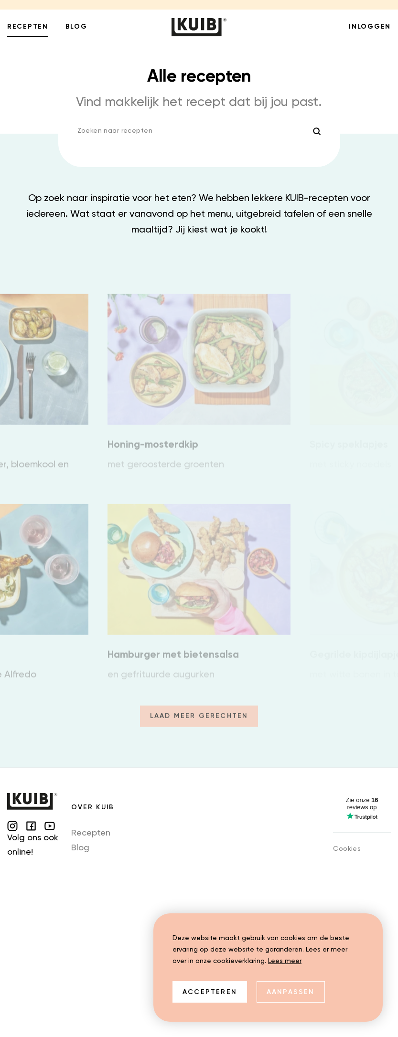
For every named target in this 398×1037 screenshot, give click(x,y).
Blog (80, 848)
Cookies (347, 849)
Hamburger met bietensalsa (173, 661)
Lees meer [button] (284, 961)
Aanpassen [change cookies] (291, 992)
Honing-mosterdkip (153, 451)
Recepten (90, 833)
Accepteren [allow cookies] (210, 992)
